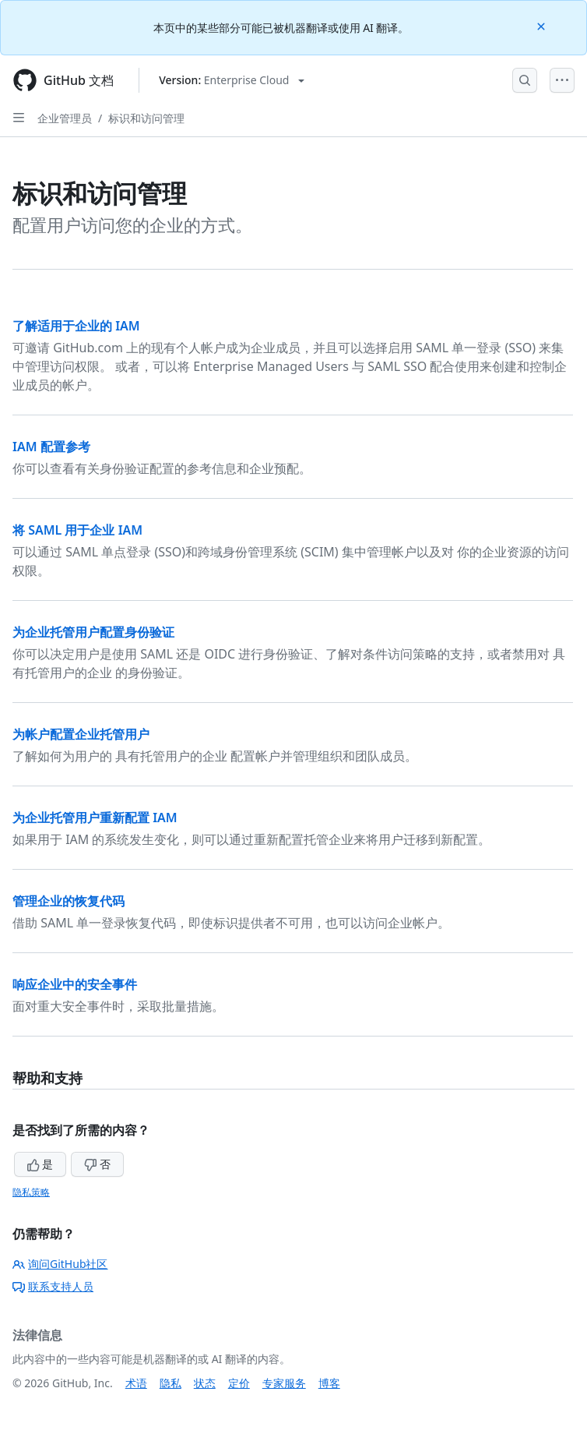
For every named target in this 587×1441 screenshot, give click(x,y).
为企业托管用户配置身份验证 (93, 632)
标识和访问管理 (146, 118)
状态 (205, 1383)
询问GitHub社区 (60, 1263)
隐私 (170, 1383)
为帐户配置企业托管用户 (80, 734)
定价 (239, 1383)
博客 (329, 1383)
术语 (136, 1383)
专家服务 (284, 1383)
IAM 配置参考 (51, 446)
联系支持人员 (52, 1286)
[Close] (542, 25)
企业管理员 (64, 118)
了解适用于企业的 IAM (76, 325)
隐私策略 (31, 1192)
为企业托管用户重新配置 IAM (95, 817)
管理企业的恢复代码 (68, 900)
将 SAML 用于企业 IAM (77, 530)
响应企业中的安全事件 (74, 984)
